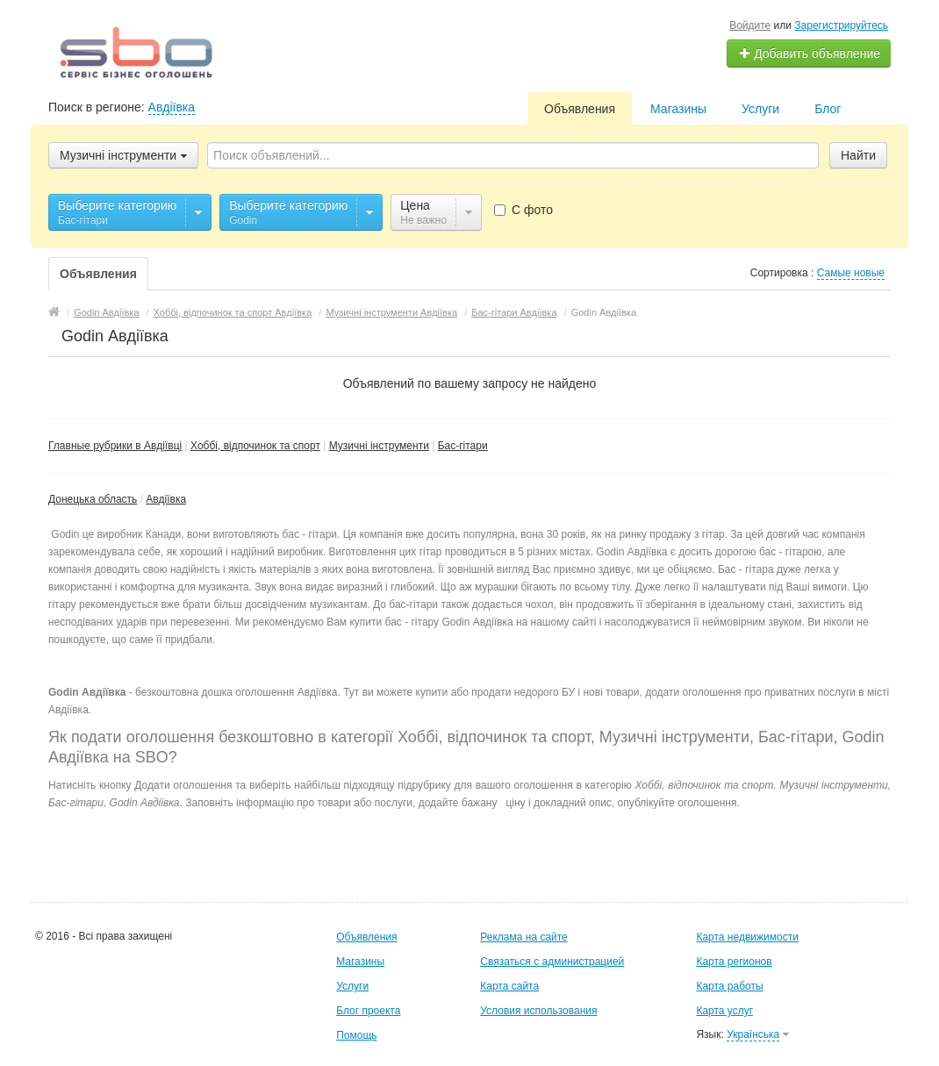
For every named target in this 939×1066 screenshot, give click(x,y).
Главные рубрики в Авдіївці (115, 446)
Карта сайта (509, 986)
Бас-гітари (463, 446)
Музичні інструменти (379, 446)
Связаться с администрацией (552, 961)
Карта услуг (724, 1011)
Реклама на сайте (524, 937)
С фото (523, 210)
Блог (827, 109)
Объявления (579, 109)
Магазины (678, 109)
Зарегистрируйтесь (841, 25)
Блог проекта (368, 1011)
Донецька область (92, 499)
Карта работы (729, 986)
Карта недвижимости (747, 937)
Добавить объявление (809, 54)
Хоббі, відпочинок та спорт (255, 446)
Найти (858, 155)
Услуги (760, 109)
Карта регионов (733, 961)
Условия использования (538, 1011)
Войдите (750, 25)
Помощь (356, 1035)
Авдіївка (171, 107)
